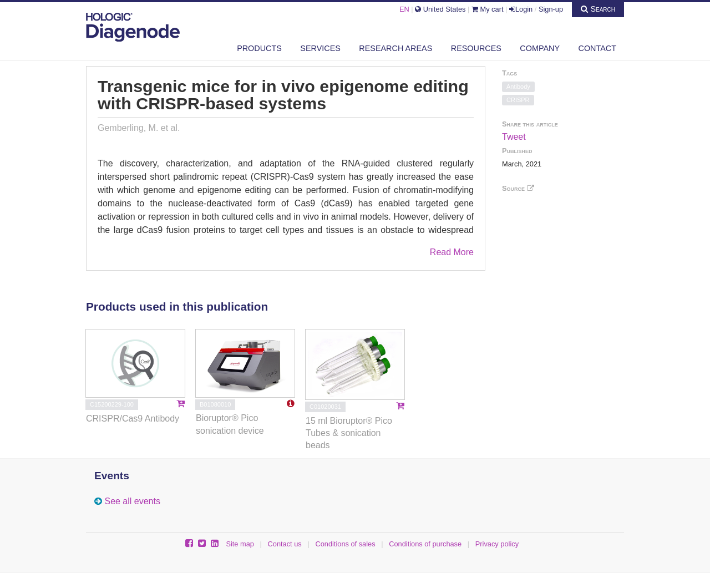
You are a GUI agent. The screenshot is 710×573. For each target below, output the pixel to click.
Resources (476, 48)
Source (518, 188)
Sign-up (551, 9)
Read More (452, 252)
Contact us (285, 544)
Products (259, 48)
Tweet (514, 136)
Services (320, 48)
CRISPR (518, 100)
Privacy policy (497, 544)
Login (520, 9)
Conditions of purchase (425, 544)
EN (404, 9)
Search (598, 8)
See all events (132, 501)
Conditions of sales (345, 544)
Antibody (518, 86)
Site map (240, 544)
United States (440, 9)
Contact (597, 48)
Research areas (395, 48)
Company (540, 48)
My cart (487, 9)
